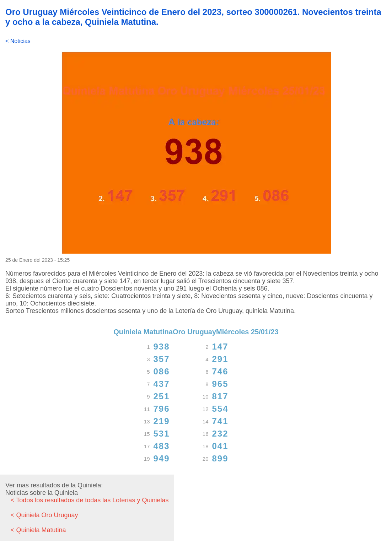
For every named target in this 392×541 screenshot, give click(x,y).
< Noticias (18, 41)
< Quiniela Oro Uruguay (44, 515)
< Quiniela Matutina (38, 530)
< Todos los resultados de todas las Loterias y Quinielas (89, 500)
